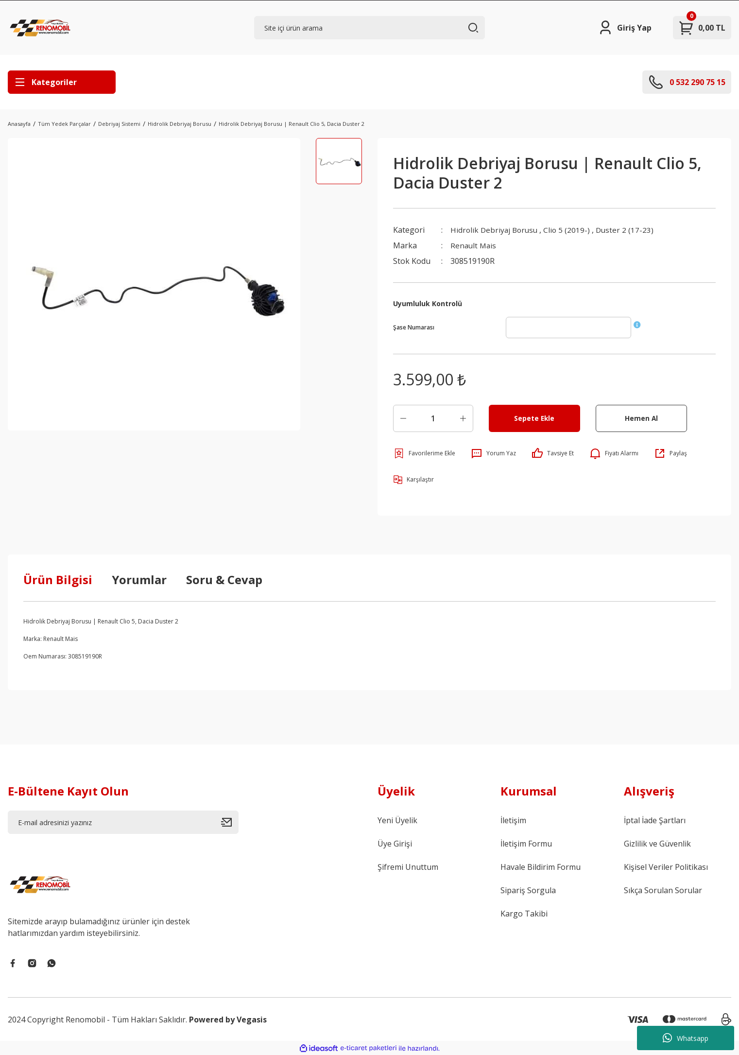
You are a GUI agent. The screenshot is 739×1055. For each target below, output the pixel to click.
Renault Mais (474, 245)
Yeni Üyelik (397, 820)
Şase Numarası (413, 327)
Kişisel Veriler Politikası (666, 867)
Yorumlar (139, 579)
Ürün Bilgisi (57, 579)
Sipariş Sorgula (528, 890)
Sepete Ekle (534, 418)
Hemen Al (641, 418)
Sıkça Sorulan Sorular (663, 890)
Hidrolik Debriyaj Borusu (495, 230)
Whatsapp (685, 1038)
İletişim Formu (526, 843)
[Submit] (230, 822)
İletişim (513, 820)
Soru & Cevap (224, 579)
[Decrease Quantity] (403, 418)
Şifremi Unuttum (408, 867)
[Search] (369, 27)
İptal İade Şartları (655, 820)
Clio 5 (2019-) (570, 230)
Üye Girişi (395, 843)
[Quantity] (433, 418)
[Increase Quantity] (463, 418)
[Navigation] (62, 82)
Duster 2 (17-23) (629, 230)
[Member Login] (624, 27)
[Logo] (41, 27)
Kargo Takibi (524, 913)
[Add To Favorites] (424, 453)
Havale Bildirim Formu (540, 867)
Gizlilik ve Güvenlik (657, 843)
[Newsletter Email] (123, 822)
